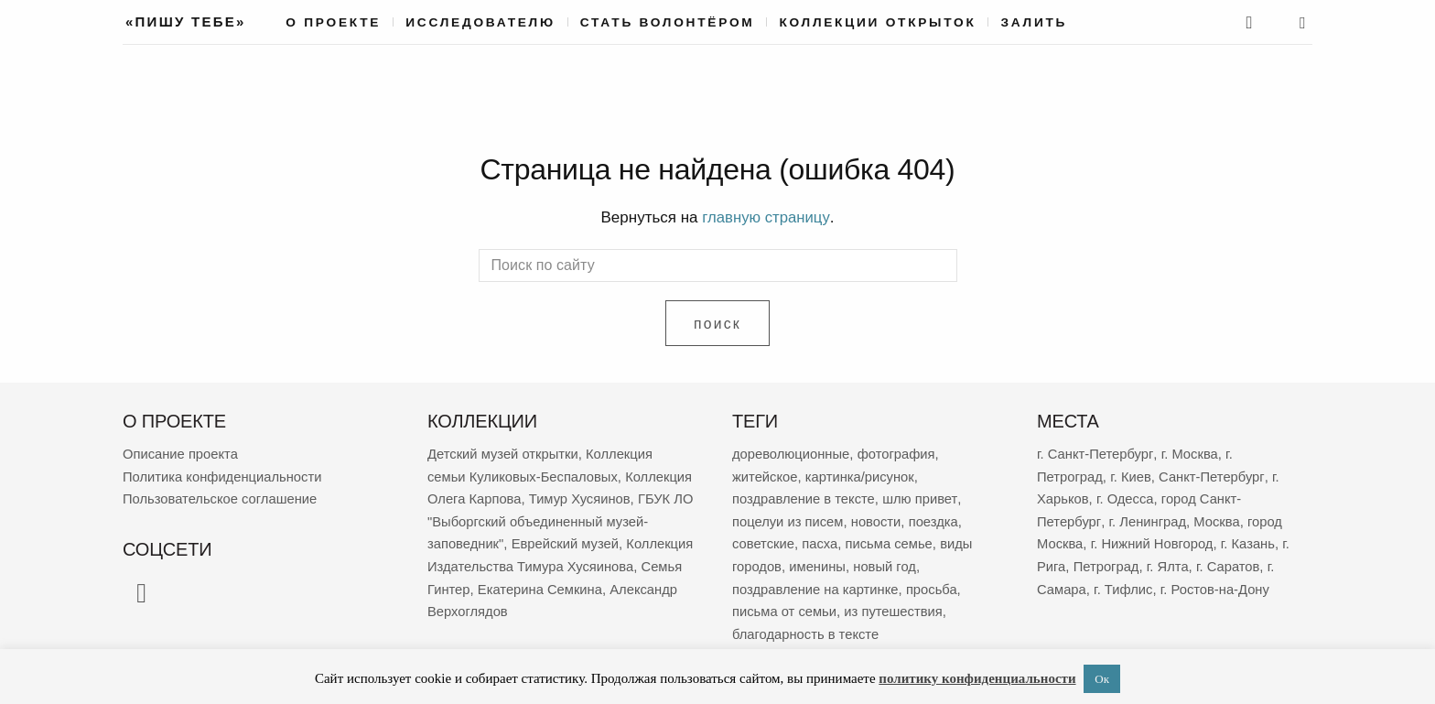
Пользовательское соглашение (221, 496)
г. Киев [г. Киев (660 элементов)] (1131, 474)
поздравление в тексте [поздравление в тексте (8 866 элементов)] (805, 496)
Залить (1033, 22)
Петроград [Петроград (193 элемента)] (1107, 562)
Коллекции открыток (877, 22)
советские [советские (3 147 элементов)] (763, 540)
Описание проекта (181, 452)
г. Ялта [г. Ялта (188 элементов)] (1170, 562)
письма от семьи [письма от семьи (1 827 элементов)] (785, 606)
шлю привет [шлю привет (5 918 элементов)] (922, 496)
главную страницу (766, 217)
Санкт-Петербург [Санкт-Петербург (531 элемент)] (1213, 474)
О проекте (333, 22)
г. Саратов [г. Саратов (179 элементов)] (1231, 562)
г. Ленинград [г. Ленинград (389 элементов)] (1147, 518)
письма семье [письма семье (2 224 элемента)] (891, 540)
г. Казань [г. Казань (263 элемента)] (1251, 540)
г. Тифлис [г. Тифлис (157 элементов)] (1125, 584)
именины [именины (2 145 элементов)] (818, 562)
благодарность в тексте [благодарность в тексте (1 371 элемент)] (806, 628)
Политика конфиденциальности (224, 474)
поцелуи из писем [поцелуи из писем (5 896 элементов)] (789, 518)
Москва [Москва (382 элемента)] (1217, 518)
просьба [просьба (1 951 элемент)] (935, 584)
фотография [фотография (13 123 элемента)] (898, 452)
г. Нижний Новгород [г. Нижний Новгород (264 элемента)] (1154, 540)
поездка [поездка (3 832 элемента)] (937, 518)
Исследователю (480, 22)
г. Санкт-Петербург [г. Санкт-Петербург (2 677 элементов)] (1095, 452)
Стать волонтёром (667, 22)
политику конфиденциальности (977, 678)
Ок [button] (1102, 679)
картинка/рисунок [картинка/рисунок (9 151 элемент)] (861, 474)
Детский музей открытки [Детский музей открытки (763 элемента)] (504, 452)
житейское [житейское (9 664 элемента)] (765, 474)
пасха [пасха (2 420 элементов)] (821, 540)
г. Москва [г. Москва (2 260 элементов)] (1190, 452)
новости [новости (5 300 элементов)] (878, 518)
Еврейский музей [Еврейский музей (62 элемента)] (481, 562)
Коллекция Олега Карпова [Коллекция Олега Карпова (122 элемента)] (511, 496)
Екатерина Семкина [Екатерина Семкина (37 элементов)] (542, 606)
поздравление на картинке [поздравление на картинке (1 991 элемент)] (816, 584)
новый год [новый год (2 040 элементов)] (887, 562)
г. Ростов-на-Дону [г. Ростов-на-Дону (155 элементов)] (1217, 584)
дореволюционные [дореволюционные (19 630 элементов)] (792, 452)
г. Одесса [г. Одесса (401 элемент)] (1126, 496)
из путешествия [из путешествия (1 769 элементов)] (895, 606)
